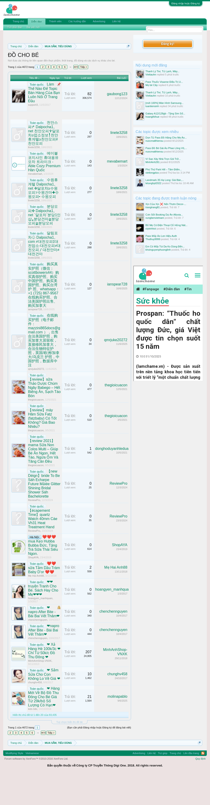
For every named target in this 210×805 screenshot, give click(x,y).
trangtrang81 (153, 207)
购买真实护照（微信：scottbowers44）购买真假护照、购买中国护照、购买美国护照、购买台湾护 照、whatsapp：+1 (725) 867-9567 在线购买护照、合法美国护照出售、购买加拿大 (43, 313)
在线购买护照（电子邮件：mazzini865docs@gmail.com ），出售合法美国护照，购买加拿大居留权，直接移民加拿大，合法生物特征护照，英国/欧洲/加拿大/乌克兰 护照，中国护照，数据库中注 (44, 369)
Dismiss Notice (127, 57)
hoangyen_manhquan (40, 627)
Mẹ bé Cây (152, 85)
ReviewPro (34, 529)
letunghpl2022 (153, 183)
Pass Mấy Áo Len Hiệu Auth (161, 236)
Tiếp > (83, 96)
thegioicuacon (36, 428)
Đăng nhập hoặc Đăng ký (185, 3)
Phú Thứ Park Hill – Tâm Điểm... (164, 169)
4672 (76, 96)
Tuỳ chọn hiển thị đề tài (69, 751)
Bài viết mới (33, 27)
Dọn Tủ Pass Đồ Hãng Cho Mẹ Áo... (166, 137)
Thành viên (55, 21)
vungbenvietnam (155, 217)
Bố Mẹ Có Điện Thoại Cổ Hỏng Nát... (167, 225)
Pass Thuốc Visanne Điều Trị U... (164, 81)
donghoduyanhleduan (113, 477)
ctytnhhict (151, 228)
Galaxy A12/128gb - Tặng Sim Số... (165, 113)
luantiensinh (152, 106)
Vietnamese (32, 782)
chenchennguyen (37, 648)
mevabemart (35, 203)
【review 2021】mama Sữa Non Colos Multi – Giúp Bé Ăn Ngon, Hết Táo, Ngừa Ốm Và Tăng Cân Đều (43, 480)
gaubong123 (117, 123)
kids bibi (32, 738)
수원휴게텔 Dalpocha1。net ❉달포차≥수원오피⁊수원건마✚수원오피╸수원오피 (43, 217)
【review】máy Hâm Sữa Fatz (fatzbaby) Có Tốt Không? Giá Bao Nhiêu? (42, 447)
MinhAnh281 (153, 162)
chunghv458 (35, 711)
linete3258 (34, 176)
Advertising (99, 21)
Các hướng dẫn (77, 21)
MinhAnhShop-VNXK (40, 689)
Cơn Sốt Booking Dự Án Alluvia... (164, 214)
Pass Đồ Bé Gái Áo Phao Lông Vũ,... (166, 148)
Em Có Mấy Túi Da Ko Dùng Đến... (165, 246)
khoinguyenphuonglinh (158, 249)
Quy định (200, 787)
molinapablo (117, 726)
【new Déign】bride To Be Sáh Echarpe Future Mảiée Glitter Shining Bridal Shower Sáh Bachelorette (44, 512)
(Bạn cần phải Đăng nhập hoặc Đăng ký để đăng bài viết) (99, 756)
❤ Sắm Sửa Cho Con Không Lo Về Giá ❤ (44, 703)
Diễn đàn (36, 21)
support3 (33, 133)
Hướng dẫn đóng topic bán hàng (72, 67)
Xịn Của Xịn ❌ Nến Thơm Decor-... (166, 204)
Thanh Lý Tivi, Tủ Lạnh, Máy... (162, 71)
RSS (202, 782)
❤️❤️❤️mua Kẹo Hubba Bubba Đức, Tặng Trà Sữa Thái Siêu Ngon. (43, 574)
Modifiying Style (14, 782)
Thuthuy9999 (153, 239)
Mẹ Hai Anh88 (36, 604)
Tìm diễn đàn (14, 27)
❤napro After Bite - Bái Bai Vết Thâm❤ (43, 641)
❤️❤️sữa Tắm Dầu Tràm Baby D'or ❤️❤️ (44, 597)
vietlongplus (152, 172)
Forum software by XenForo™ (36, 787)
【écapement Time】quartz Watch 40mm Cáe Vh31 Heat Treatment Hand (42, 548)
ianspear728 (35, 338)
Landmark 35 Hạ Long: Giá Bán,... (165, 180)
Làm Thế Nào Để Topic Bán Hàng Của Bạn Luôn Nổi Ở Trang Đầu (44, 121)
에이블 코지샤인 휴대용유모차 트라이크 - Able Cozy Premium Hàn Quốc (44, 190)
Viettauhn (151, 74)
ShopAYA (33, 586)
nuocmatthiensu (154, 140)
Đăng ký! (167, 43)
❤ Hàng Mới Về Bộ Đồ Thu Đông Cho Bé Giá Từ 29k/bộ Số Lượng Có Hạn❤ (44, 726)
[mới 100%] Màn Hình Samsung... (164, 103)
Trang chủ (18, 21)
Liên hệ (116, 21)
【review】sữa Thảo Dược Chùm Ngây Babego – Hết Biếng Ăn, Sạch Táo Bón (44, 416)
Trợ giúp (162, 782)
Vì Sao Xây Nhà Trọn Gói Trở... (163, 159)
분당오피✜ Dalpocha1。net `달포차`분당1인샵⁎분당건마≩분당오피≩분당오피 (44, 244)
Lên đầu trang (191, 782)
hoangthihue (153, 116)
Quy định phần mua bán (66, 62)
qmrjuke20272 (36, 397)
